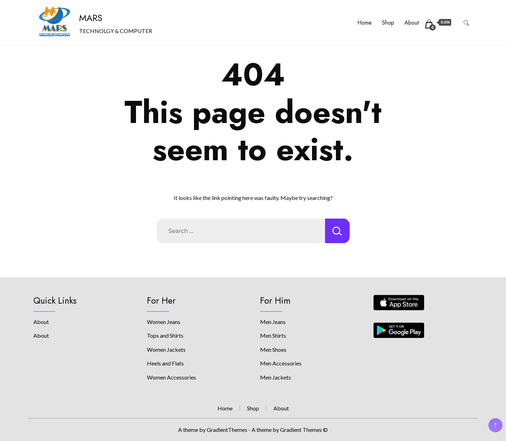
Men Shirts (273, 335)
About (411, 23)
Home (364, 23)
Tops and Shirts (165, 335)
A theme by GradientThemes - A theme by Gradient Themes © (253, 429)
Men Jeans (273, 321)
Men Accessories (280, 363)
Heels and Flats (165, 363)
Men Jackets (275, 377)
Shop (388, 23)
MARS (90, 18)
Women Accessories (171, 377)
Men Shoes (273, 349)
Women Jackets (166, 349)
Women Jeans (163, 321)
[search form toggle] (466, 23)
